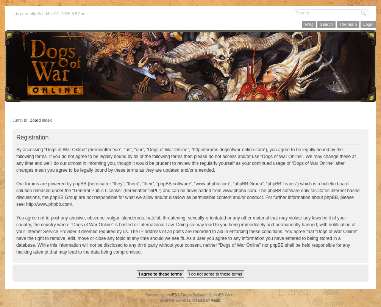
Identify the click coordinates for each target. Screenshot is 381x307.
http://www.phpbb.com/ (49, 204)
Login (368, 24)
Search (326, 24)
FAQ (309, 24)
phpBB (171, 295)
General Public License (97, 190)
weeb (215, 300)
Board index (41, 120)
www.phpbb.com (239, 190)
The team (348, 24)
